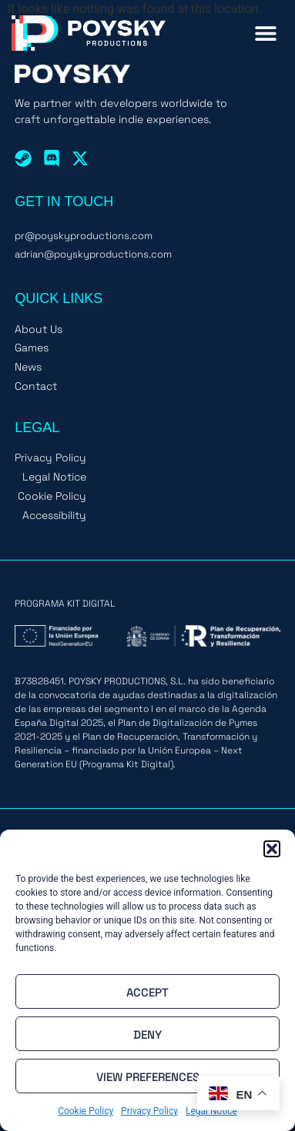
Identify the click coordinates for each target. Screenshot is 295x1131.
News (28, 367)
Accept (147, 992)
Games (32, 347)
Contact (36, 386)
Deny (147, 1034)
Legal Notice (54, 477)
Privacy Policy (149, 1111)
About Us (38, 329)
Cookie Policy (85, 1111)
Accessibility (54, 515)
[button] (272, 849)
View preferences (147, 1076)
